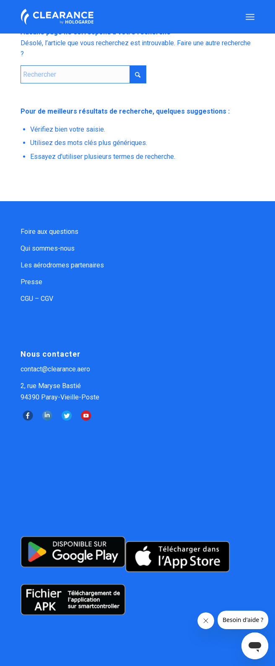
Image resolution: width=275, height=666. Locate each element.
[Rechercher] (83, 74)
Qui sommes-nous (48, 248)
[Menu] (250, 17)
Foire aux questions (49, 232)
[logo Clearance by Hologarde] (114, 17)
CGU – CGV (37, 299)
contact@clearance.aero (55, 369)
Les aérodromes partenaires (62, 265)
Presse (31, 282)
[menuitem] (250, 17)
